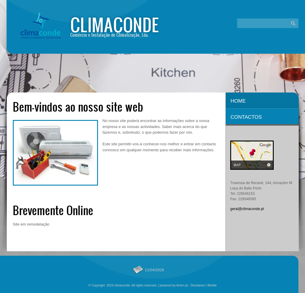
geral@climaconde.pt (247, 209)
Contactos (246, 117)
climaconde (114, 24)
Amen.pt (182, 285)
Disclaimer (198, 285)
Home (238, 101)
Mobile (212, 285)
